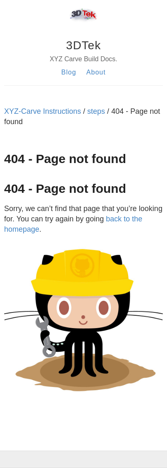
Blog (68, 72)
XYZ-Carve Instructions (42, 111)
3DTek (83, 45)
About (96, 72)
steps (96, 111)
